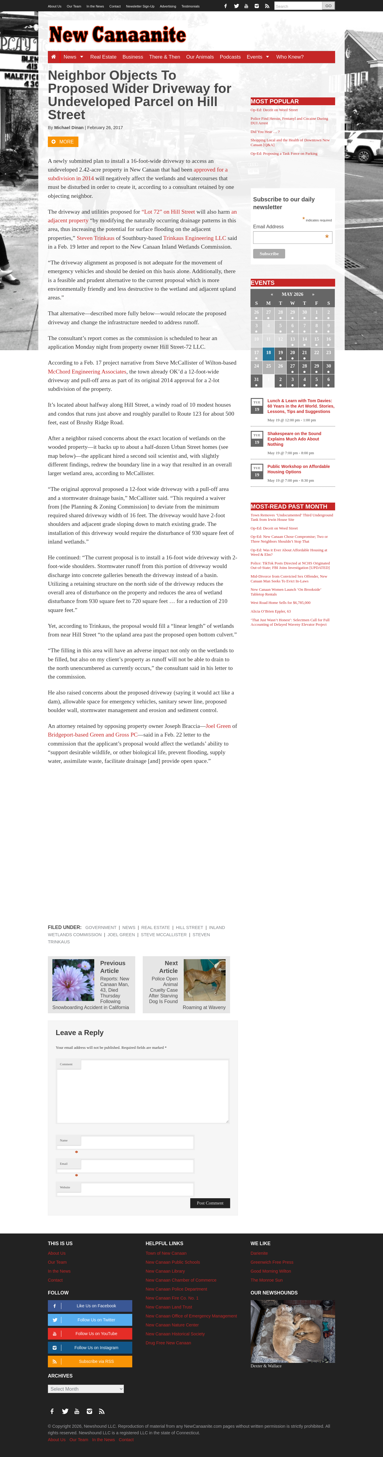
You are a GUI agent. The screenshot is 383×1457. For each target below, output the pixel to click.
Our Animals (200, 57)
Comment (66, 1064)
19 (280, 352)
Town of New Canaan (166, 1253)
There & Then (164, 57)
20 (292, 352)
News (75, 57)
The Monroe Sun (267, 1280)
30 (304, 312)
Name (69, 1142)
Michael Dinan (68, 127)
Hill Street (189, 927)
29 (292, 312)
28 (280, 312)
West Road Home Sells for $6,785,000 (281, 602)
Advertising (168, 6)
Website (65, 1187)
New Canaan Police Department (176, 1289)
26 (256, 312)
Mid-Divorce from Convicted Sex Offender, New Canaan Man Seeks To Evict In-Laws (289, 578)
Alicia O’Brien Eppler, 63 (271, 611)
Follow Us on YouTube (84, 1334)
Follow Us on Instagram (84, 1348)
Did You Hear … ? (265, 131)
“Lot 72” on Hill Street (168, 212)
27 (268, 312)
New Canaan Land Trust (169, 1307)
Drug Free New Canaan (168, 1342)
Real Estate (103, 57)
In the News (95, 6)
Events (260, 57)
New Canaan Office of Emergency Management (191, 1316)
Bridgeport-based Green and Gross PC (93, 734)
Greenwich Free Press (272, 1262)
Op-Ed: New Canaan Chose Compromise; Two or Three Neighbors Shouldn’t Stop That (289, 539)
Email (69, 1165)
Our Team (74, 6)
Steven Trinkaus (95, 238)
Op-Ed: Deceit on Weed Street (274, 110)
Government (100, 927)
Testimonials (191, 6)
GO (329, 6)
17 (256, 352)
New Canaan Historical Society (175, 1333)
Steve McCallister (164, 934)
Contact (115, 6)
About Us (54, 6)
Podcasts (230, 57)
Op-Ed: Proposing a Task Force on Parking (284, 153)
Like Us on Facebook (83, 1306)
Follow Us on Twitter (83, 1320)
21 (304, 352)
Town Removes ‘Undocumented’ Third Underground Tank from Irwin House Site (292, 517)
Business (133, 57)
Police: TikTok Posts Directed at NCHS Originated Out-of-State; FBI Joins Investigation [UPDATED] (290, 565)
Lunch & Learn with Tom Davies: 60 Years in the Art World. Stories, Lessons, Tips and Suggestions (301, 406)
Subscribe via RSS (82, 1361)
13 (292, 339)
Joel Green (218, 726)
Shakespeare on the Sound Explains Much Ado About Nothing (294, 439)
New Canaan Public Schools (173, 1262)
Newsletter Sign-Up (140, 6)
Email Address (291, 227)
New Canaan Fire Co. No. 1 (172, 1298)
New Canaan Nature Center (172, 1325)
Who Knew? (290, 57)
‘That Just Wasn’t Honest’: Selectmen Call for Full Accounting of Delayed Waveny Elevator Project (290, 622)
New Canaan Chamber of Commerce (181, 1280)
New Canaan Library (165, 1271)
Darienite (259, 1253)
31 (256, 379)
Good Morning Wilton (271, 1271)
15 (316, 339)
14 (304, 339)
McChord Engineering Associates (87, 371)
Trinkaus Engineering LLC (194, 238)
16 (328, 339)
